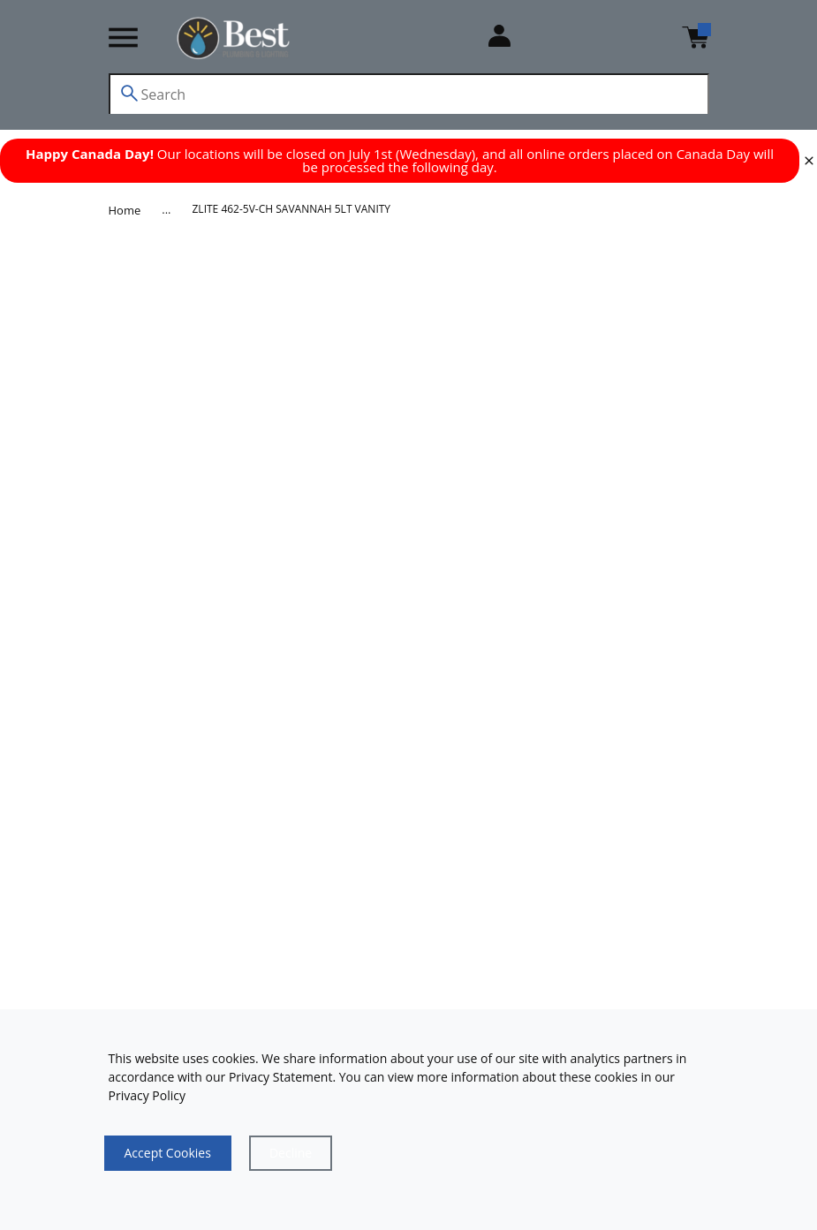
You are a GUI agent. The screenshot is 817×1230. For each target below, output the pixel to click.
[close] (809, 161)
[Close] (290, 1153)
